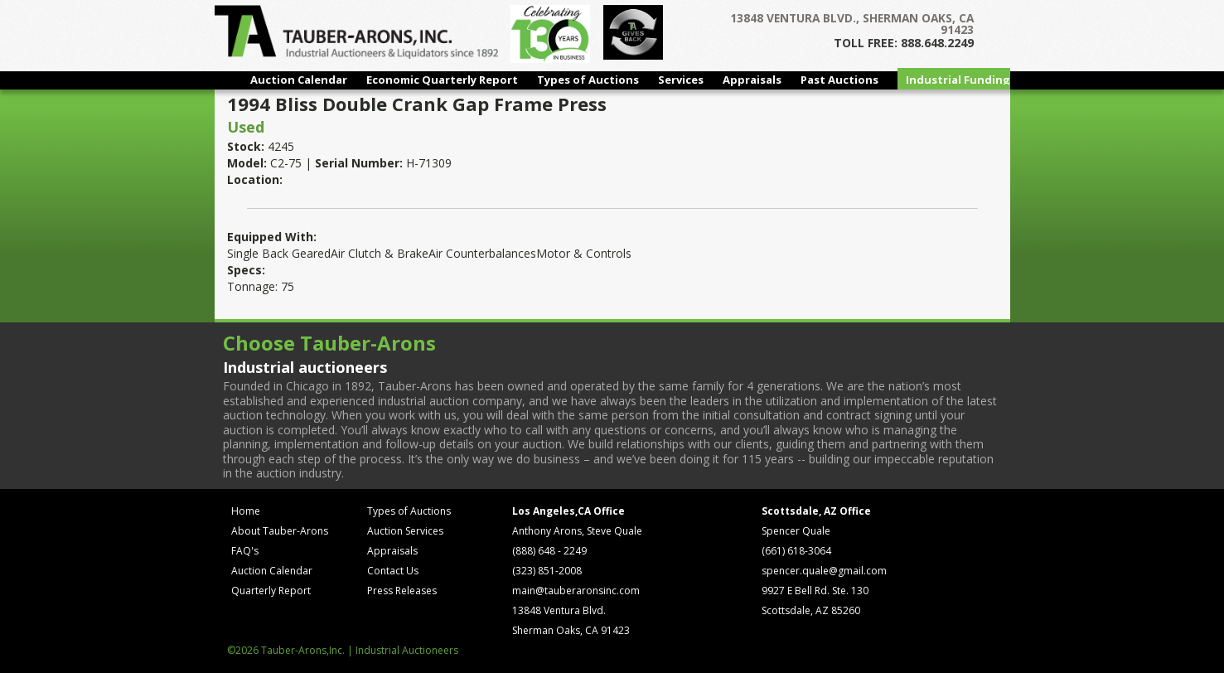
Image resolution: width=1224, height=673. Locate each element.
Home (245, 511)
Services (681, 79)
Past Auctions (839, 79)
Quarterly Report (271, 590)
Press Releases (402, 590)
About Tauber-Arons (279, 531)
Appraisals (752, 79)
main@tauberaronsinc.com (576, 590)
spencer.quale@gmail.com (824, 571)
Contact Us (392, 571)
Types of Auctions (588, 79)
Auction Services (405, 531)
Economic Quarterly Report (442, 79)
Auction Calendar (298, 79)
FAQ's (245, 551)
